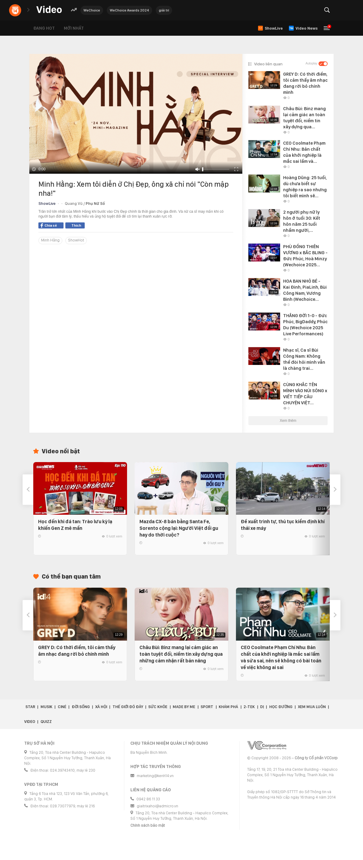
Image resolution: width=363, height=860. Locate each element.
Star (30, 706)
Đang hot (44, 28)
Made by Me (184, 706)
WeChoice (91, 10)
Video (29, 721)
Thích (76, 225)
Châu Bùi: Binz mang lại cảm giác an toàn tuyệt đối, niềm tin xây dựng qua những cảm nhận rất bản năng (181, 654)
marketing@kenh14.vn (155, 775)
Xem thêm (288, 421)
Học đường (281, 706)
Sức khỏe (157, 706)
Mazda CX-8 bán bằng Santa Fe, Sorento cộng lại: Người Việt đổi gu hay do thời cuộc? (178, 528)
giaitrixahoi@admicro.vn (157, 806)
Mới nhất (74, 28)
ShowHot (76, 240)
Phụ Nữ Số (95, 203)
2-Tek (249, 706)
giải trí (164, 10)
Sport (207, 706)
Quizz (46, 721)
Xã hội (101, 706)
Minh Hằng (50, 240)
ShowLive (47, 203)
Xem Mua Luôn (312, 706)
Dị (262, 706)
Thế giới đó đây (128, 706)
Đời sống (81, 706)
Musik (46, 706)
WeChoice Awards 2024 (129, 10)
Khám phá (228, 706)
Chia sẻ (49, 225)
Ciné (62, 706)
